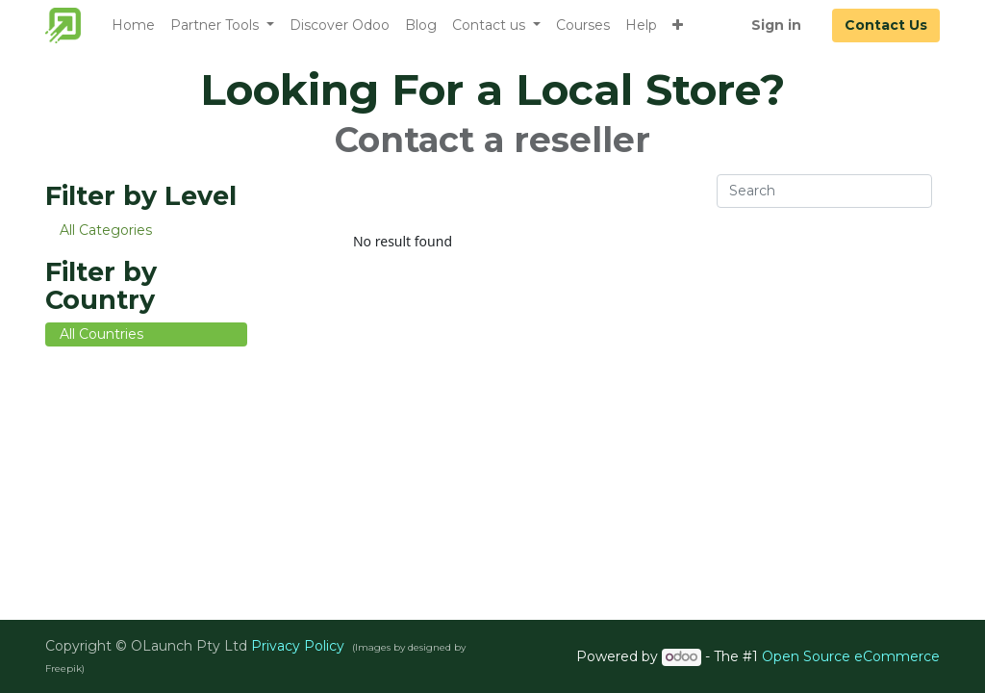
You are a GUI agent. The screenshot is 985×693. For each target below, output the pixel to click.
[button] (678, 25)
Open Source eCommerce (851, 656)
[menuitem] (133, 25)
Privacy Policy (297, 645)
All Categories (106, 230)
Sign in (776, 25)
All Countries (101, 334)
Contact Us (886, 25)
